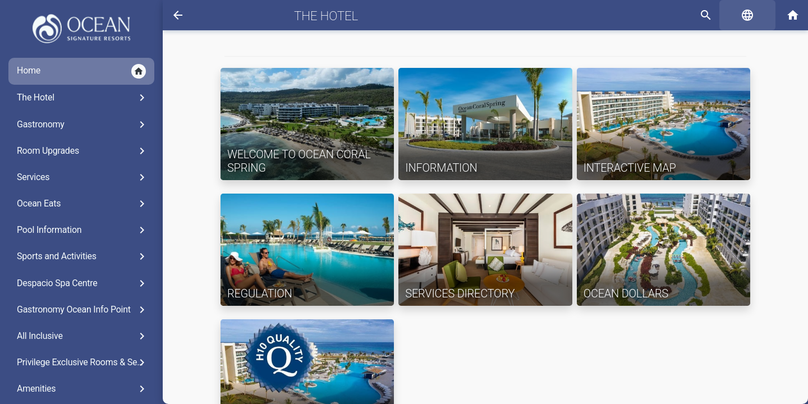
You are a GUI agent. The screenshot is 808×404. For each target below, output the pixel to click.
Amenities (83, 389)
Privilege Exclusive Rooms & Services (85, 362)
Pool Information (83, 230)
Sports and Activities (83, 256)
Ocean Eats (83, 203)
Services (83, 177)
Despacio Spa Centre (83, 283)
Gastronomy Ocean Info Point (83, 309)
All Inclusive (83, 336)
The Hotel (83, 97)
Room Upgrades (83, 151)
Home (81, 71)
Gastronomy (83, 124)
